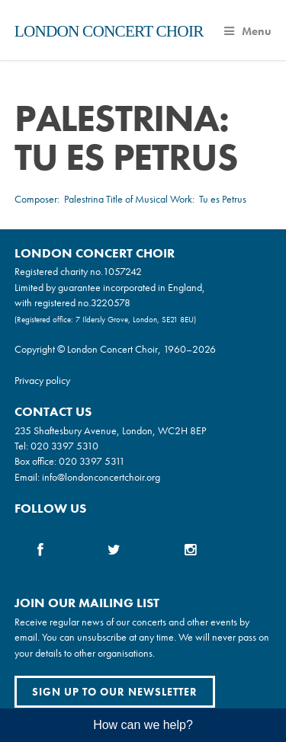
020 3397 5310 (64, 446)
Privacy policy (42, 380)
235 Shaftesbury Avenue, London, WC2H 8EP (110, 430)
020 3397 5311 (92, 461)
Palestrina (84, 199)
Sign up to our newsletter (115, 692)
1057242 (122, 271)
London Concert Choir (109, 31)
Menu (248, 31)
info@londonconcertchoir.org (101, 477)
